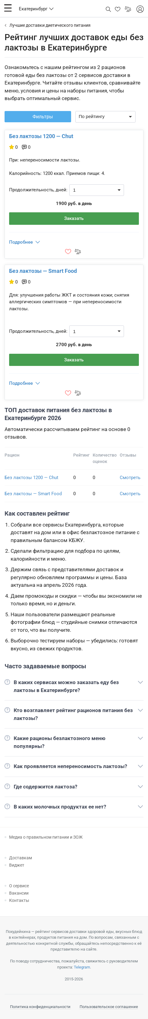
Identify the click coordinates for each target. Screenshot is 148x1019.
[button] (8, 8)
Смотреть (130, 477)
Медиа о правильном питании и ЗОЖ (46, 837)
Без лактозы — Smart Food (43, 271)
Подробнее (21, 242)
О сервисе (19, 885)
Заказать (74, 218)
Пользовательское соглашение (109, 1006)
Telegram (82, 967)
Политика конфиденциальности (40, 1006)
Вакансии (19, 893)
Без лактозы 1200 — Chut (41, 136)
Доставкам (20, 857)
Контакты (19, 900)
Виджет (16, 865)
